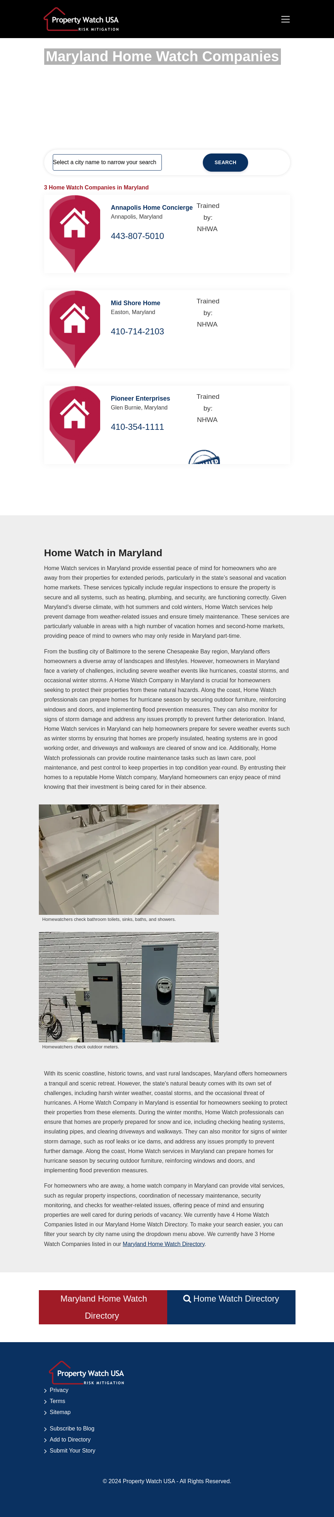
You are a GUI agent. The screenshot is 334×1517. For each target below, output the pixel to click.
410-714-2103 (137, 332)
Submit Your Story (73, 1451)
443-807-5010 (137, 236)
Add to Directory (70, 1440)
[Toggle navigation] (286, 19)
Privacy (59, 1390)
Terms (58, 1401)
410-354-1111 (137, 427)
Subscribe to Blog (72, 1428)
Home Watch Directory (231, 1298)
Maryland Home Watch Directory (163, 1244)
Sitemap (60, 1412)
